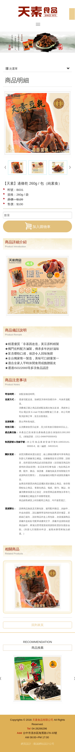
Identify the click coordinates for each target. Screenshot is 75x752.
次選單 (37, 69)
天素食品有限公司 (37, 11)
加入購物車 (38, 226)
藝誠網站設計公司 (43, 743)
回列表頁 (38, 625)
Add (19, 732)
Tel (29, 728)
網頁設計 (26, 743)
